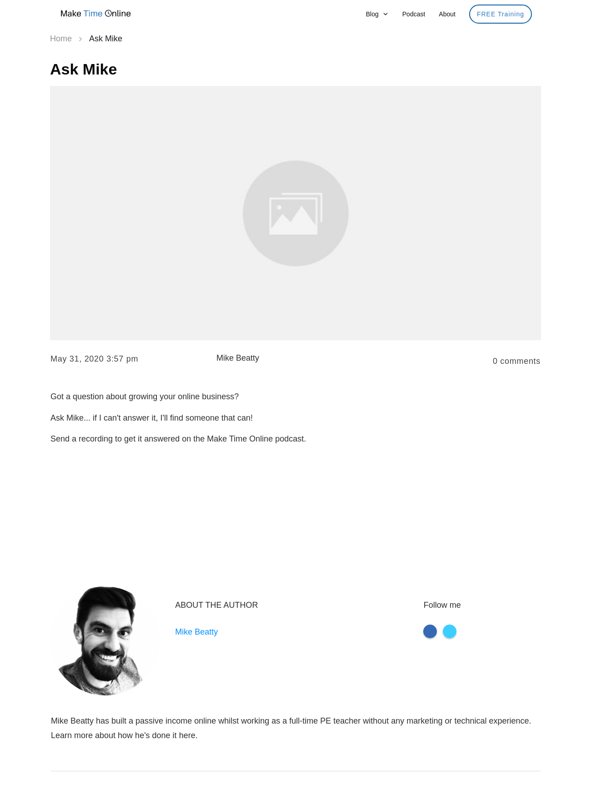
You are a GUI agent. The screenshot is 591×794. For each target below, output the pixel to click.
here (187, 735)
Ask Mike (83, 69)
